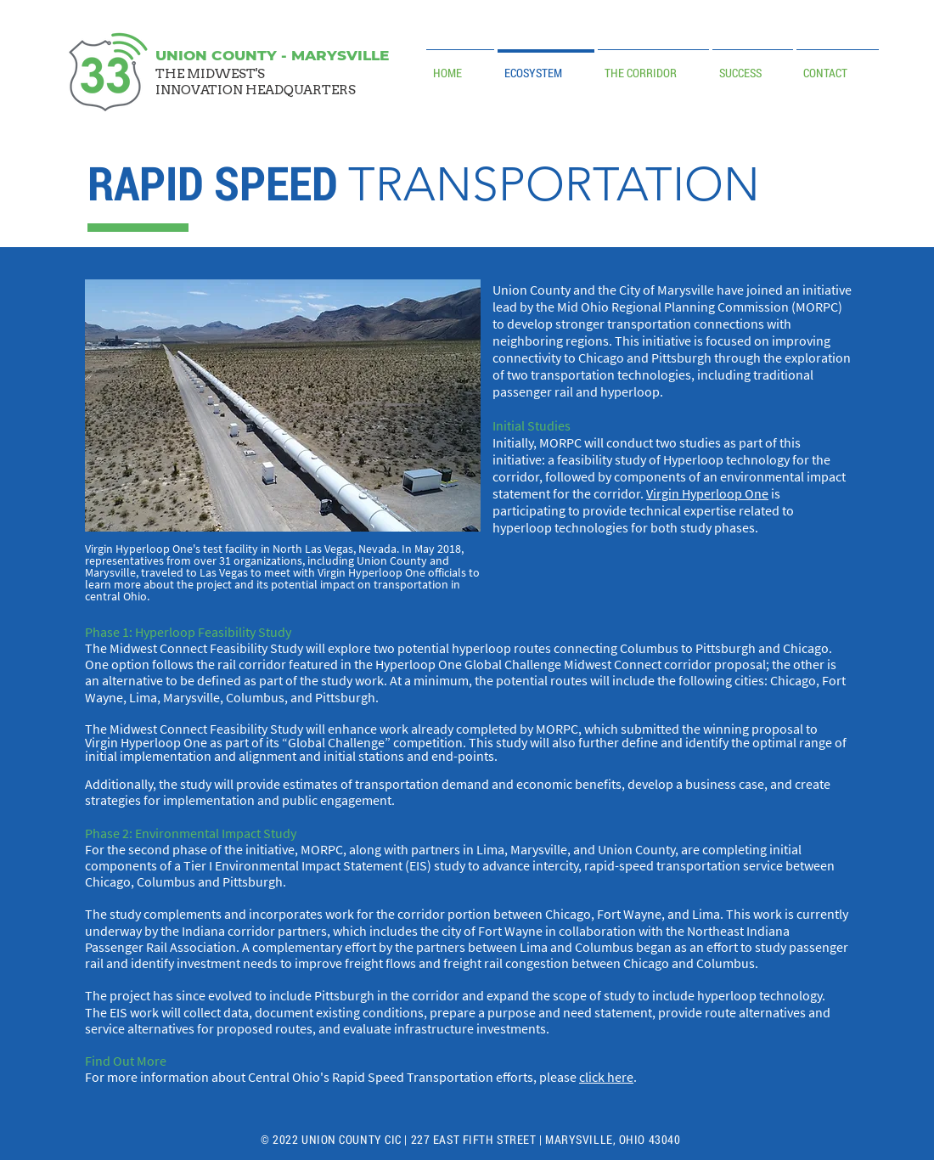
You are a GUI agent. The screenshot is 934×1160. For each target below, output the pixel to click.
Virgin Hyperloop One (707, 493)
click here (606, 1076)
